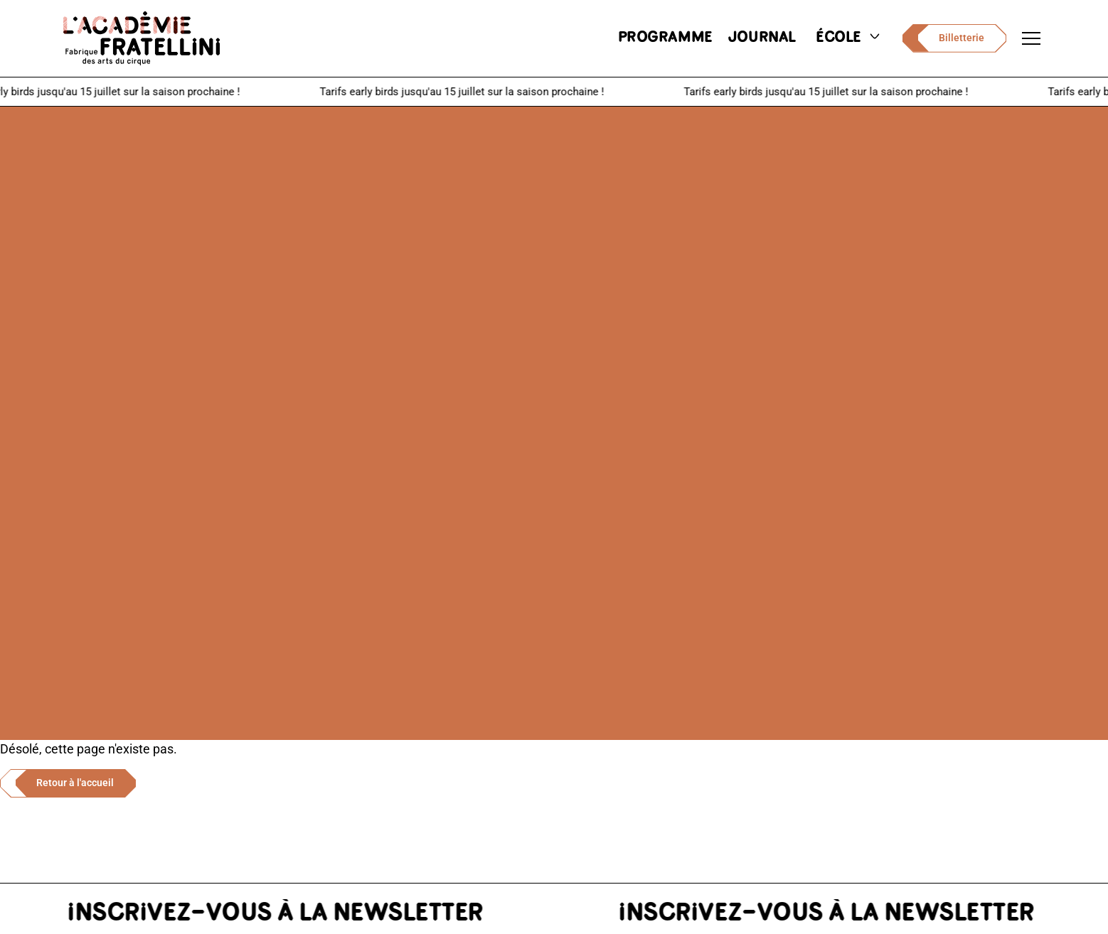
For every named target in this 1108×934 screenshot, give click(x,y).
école (849, 38)
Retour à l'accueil (75, 782)
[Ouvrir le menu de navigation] (1031, 38)
